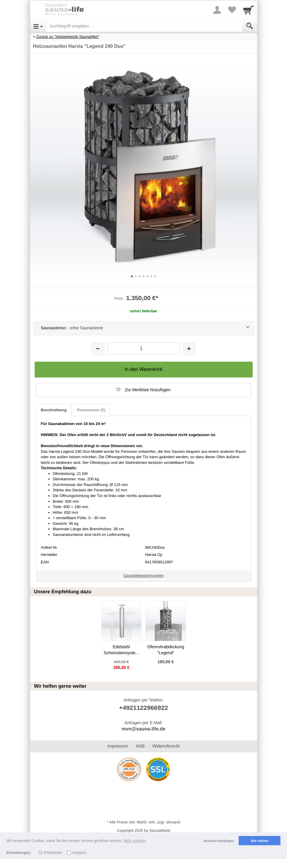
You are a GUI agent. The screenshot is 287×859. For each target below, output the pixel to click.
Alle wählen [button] (259, 841)
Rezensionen (91, 410)
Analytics (79, 853)
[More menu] (217, 10)
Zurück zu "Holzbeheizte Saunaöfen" (67, 36)
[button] (143, 390)
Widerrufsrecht (165, 746)
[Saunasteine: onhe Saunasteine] (143, 328)
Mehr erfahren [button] (135, 841)
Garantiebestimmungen (143, 575)
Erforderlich (53, 853)
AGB (140, 746)
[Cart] (248, 10)
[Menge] (143, 348)
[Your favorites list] (232, 10)
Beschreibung (54, 410)
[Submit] (250, 26)
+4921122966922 (143, 707)
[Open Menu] (38, 26)
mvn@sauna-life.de (143, 728)
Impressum (118, 746)
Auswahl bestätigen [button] (219, 841)
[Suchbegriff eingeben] (144, 26)
